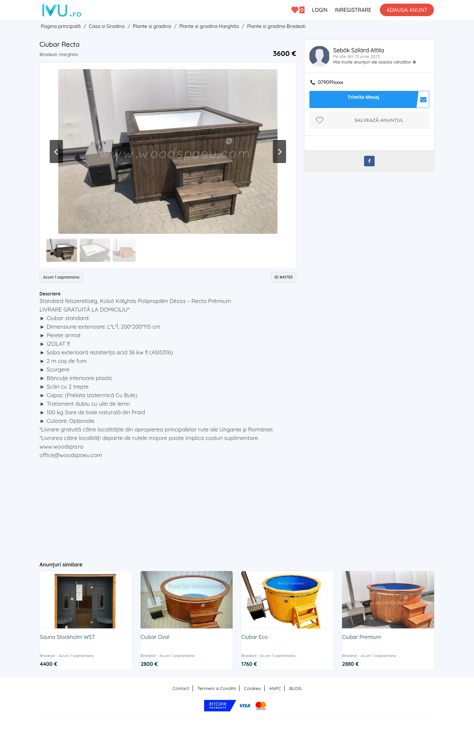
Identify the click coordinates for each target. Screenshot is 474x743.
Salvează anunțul (379, 120)
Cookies (252, 688)
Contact (180, 688)
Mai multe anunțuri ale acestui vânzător (372, 62)
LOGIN (320, 10)
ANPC (275, 688)
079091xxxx (330, 82)
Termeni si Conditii (217, 688)
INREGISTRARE (353, 10)
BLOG (295, 688)
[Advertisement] (168, 507)
